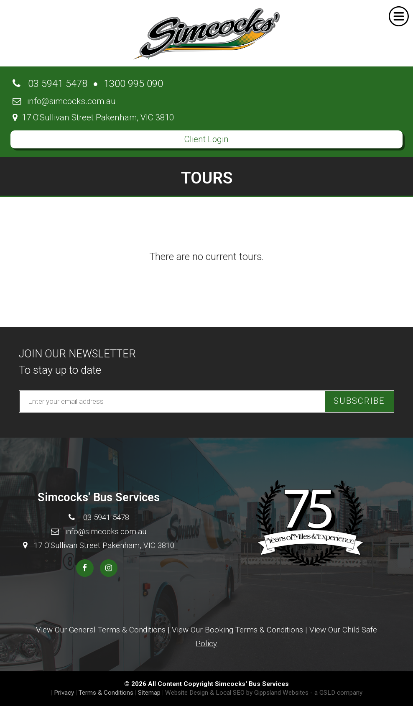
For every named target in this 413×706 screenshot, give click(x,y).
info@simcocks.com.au (64, 101)
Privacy (64, 692)
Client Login (206, 139)
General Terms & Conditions (117, 630)
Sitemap (149, 692)
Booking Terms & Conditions (254, 630)
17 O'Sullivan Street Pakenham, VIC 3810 (93, 117)
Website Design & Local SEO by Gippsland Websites (236, 692)
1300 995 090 (133, 83)
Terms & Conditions (106, 692)
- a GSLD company (336, 692)
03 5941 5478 (50, 83)
